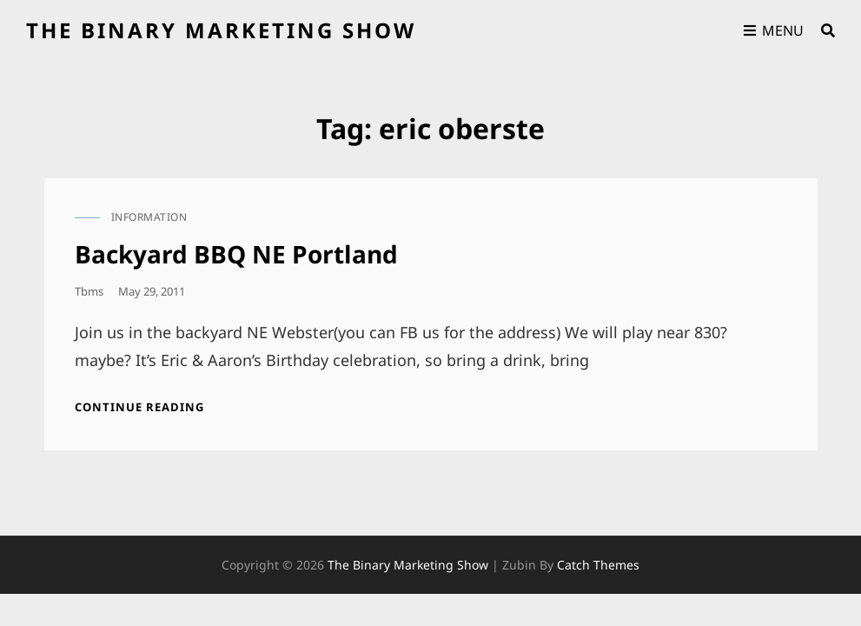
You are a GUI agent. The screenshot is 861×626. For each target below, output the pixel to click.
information (149, 217)
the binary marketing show (221, 30)
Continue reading (139, 407)
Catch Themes (598, 564)
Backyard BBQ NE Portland (236, 253)
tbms (89, 291)
